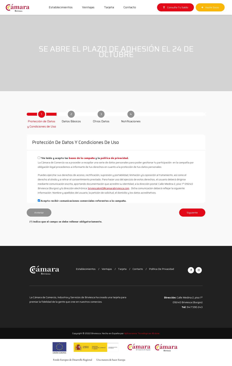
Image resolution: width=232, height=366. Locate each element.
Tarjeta (109, 7)
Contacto (130, 7)
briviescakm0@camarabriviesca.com (108, 188)
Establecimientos (61, 7)
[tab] (42, 119)
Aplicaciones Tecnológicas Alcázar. (142, 333)
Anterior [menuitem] (39, 213)
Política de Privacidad (161, 269)
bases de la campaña (82, 158)
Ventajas (88, 7)
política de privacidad (114, 158)
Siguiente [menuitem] (192, 213)
